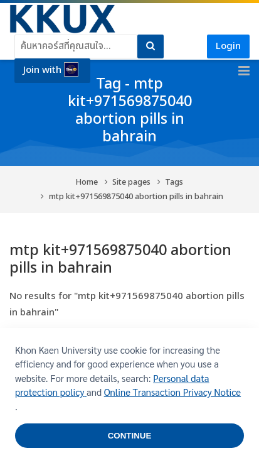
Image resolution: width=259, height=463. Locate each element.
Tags (174, 182)
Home (87, 182)
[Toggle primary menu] (244, 71)
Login (228, 46)
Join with (50, 69)
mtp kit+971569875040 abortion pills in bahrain (136, 197)
